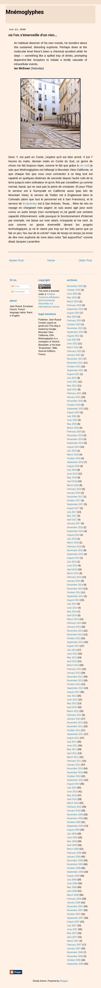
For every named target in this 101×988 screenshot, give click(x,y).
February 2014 (74, 623)
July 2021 (72, 378)
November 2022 (75, 328)
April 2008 (72, 891)
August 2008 (73, 876)
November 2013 (75, 634)
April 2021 (72, 389)
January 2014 (74, 627)
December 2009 (75, 814)
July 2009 (72, 834)
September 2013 (75, 642)
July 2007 (72, 925)
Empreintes (30, 203)
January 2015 (74, 581)
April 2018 (72, 481)
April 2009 (72, 845)
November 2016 (75, 527)
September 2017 (75, 504)
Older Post (85, 260)
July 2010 (72, 787)
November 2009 (75, 818)
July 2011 (72, 742)
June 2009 (72, 837)
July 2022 (72, 339)
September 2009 (75, 826)
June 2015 (72, 565)
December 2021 (75, 359)
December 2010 (75, 768)
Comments (18, 291)
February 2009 (74, 853)
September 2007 (75, 918)
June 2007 (72, 929)
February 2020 (74, 431)
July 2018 (72, 470)
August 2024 (73, 313)
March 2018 (73, 485)
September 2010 (75, 780)
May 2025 (72, 297)
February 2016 (74, 546)
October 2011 (74, 730)
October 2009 (74, 822)
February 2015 (74, 577)
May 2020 (72, 424)
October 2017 (74, 500)
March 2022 (73, 347)
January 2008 (74, 902)
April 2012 (72, 707)
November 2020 (75, 401)
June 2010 (72, 791)
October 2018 (74, 458)
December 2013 (75, 631)
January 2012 (74, 719)
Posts (15, 286)
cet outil (84, 165)
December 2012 (75, 676)
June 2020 (72, 420)
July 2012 (72, 696)
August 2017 (73, 508)
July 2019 (72, 451)
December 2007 (75, 906)
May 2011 (72, 749)
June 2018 (72, 474)
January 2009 (74, 856)
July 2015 (72, 562)
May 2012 (72, 703)
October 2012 (74, 684)
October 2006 (74, 960)
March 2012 (73, 711)
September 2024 (75, 309)
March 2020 (73, 428)
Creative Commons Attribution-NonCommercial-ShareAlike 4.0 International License (49, 300)
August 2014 (73, 600)
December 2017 (75, 496)
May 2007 (72, 933)
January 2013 (74, 673)
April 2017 (72, 519)
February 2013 (74, 669)
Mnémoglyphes (25, 12)
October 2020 (74, 405)
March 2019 (73, 454)
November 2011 (75, 726)
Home (51, 260)
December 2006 (75, 952)
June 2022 (72, 343)
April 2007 (72, 937)
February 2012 (74, 715)
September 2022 (75, 332)
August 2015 (73, 558)
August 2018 (73, 466)
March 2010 (73, 803)
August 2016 (73, 535)
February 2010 (74, 807)
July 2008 (72, 879)
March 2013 (73, 665)
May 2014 (72, 611)
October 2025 (74, 290)
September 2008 (75, 872)
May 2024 (72, 316)
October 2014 (74, 592)
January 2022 (74, 355)
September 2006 (75, 964)
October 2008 (74, 868)
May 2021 (72, 385)
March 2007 (73, 941)
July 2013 (72, 650)
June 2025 (72, 294)
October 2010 (74, 776)
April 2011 (72, 753)
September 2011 (75, 734)
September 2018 (75, 462)
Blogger (64, 981)
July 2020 (72, 416)
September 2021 (75, 370)
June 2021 (72, 382)
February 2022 (74, 351)
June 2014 (72, 608)
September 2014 (75, 596)
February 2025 (74, 305)
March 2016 (73, 542)
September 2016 (75, 531)
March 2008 (73, 895)
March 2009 (73, 849)
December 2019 (75, 435)
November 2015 (75, 550)
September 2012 (75, 688)
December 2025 (75, 286)
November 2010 (75, 772)
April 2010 (72, 799)
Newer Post (16, 260)
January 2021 (74, 397)
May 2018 (72, 477)
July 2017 (72, 512)
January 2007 (74, 948)
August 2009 (73, 830)
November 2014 (75, 588)
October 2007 (74, 914)
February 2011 (74, 761)
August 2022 (73, 336)
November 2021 (75, 363)
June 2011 (72, 745)
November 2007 (75, 910)
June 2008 (72, 883)
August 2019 (73, 447)
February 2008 (74, 899)
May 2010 (72, 795)
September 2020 (75, 408)
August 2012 (73, 692)
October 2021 (74, 366)
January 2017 (74, 523)
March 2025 (73, 301)
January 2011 (74, 764)
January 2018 (74, 493)
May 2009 (72, 841)
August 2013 (73, 646)
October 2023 (74, 324)
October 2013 (74, 638)
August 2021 (73, 374)
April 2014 (72, 615)
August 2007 (73, 922)
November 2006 (75, 956)
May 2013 (72, 657)
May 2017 (72, 516)
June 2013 (72, 654)
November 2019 (75, 439)
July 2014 (72, 604)
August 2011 (73, 738)
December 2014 (75, 585)
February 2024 (74, 320)
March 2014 (73, 619)
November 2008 (75, 864)
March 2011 (73, 757)
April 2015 (72, 569)
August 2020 (73, 412)
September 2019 (75, 443)
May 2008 (72, 887)
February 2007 (74, 944)
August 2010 (73, 784)
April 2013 (72, 661)
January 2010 (74, 810)
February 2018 (74, 489)
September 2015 (75, 554)
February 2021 (74, 393)
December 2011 (75, 722)
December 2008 (75, 860)
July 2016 (72, 539)
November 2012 (75, 680)
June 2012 (72, 699)
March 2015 (73, 573)
